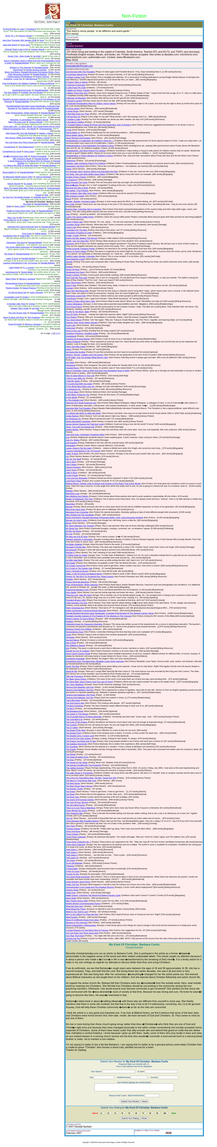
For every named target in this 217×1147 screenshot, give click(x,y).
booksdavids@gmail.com (79, 66)
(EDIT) (72, 23)
